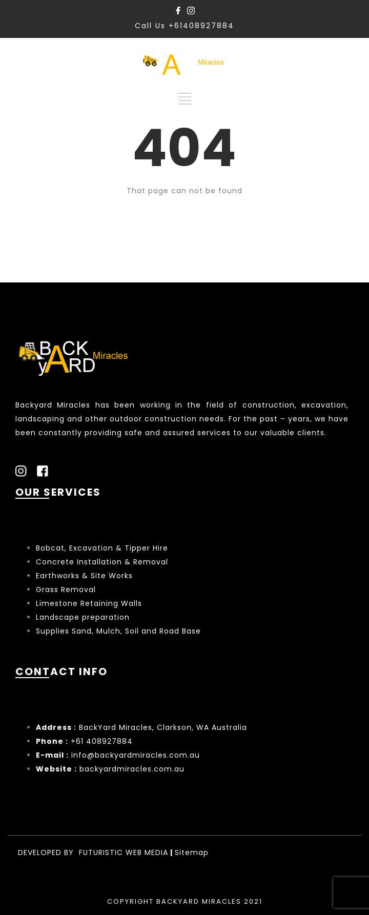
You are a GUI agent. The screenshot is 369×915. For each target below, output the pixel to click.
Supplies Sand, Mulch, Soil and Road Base (118, 631)
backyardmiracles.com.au (131, 769)
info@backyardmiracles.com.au (135, 755)
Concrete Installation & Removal (102, 562)
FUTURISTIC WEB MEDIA (123, 852)
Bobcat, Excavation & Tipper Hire (102, 548)
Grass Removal (67, 589)
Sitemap (192, 852)
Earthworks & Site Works (84, 576)
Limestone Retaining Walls (89, 603)
